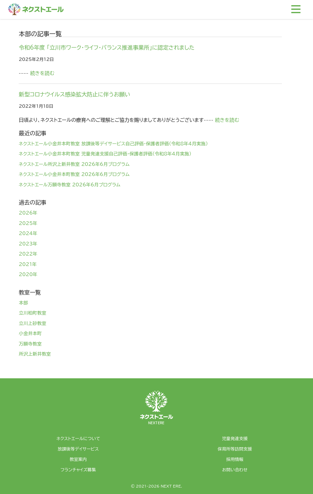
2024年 (28, 233)
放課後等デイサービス (78, 449)
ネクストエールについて (78, 438)
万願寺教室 (30, 344)
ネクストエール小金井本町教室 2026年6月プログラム (74, 174)
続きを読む (42, 73)
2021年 (28, 264)
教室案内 (78, 459)
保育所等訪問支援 (235, 449)
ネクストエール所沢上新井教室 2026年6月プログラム (74, 164)
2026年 (28, 213)
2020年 (28, 274)
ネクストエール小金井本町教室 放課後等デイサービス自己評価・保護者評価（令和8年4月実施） (113, 143)
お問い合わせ (234, 470)
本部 (23, 303)
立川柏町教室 (32, 313)
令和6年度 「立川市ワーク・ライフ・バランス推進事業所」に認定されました (106, 47)
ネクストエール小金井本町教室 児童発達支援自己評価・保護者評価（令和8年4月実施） (105, 154)
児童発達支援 (235, 438)
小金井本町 (30, 333)
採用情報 (234, 459)
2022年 (28, 254)
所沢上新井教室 (35, 354)
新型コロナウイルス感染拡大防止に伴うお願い (74, 94)
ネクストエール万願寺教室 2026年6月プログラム (69, 184)
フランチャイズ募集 (78, 470)
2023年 (28, 243)
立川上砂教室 (32, 323)
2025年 (28, 223)
